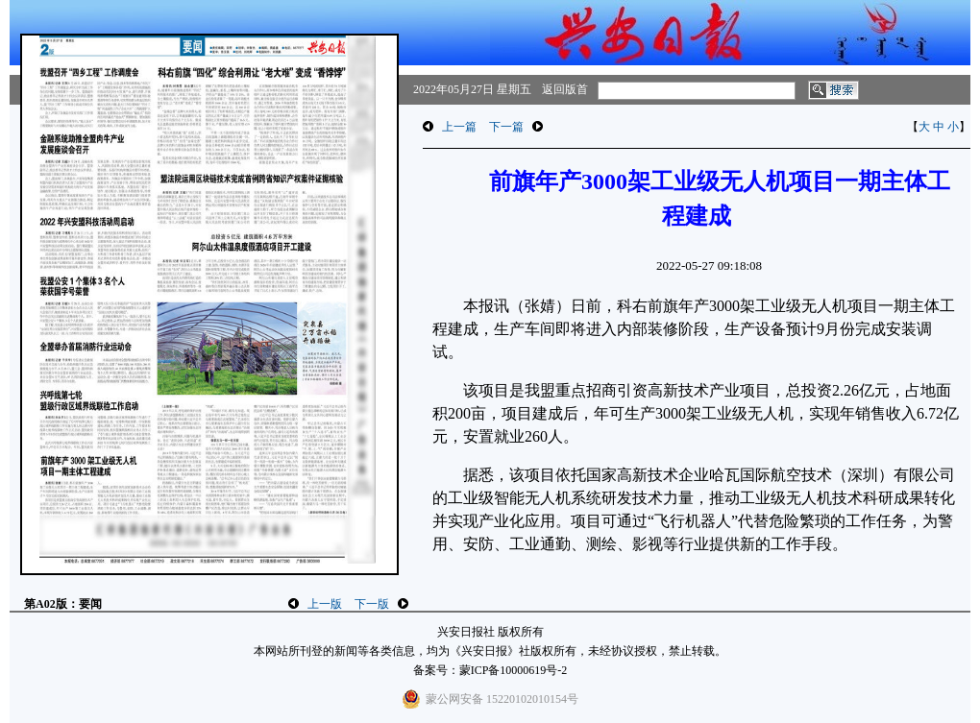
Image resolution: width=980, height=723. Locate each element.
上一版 (324, 604)
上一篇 (459, 126)
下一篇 (506, 126)
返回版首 (565, 89)
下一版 (372, 604)
